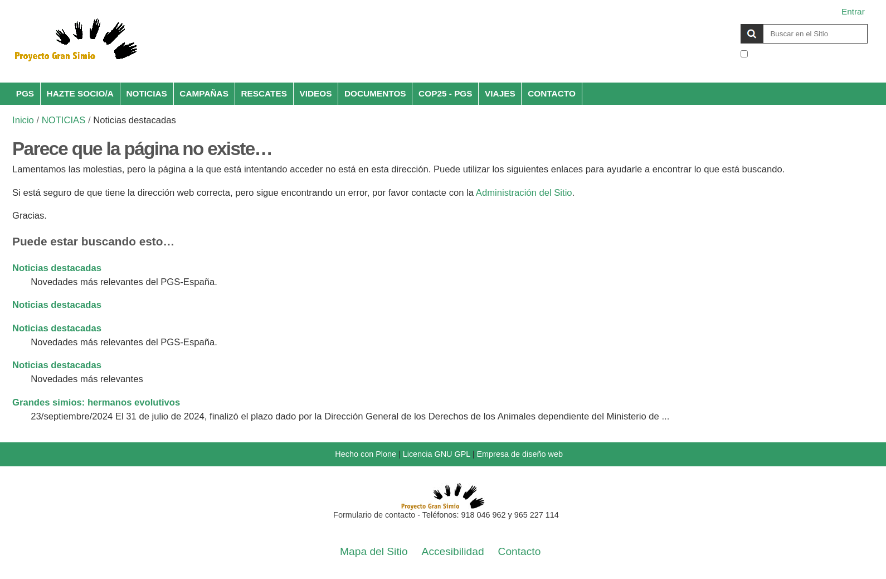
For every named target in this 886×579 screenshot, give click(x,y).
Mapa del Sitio (374, 551)
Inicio (23, 120)
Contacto (519, 551)
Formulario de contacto (374, 514)
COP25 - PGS (445, 93)
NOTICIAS (146, 93)
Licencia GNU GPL (436, 454)
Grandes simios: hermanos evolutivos (96, 402)
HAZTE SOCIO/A (80, 93)
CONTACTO (552, 93)
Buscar (740, 23)
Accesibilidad (453, 551)
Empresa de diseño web (520, 454)
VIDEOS (315, 93)
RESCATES (264, 93)
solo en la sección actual (797, 54)
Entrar (853, 11)
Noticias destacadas (56, 268)
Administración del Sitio (524, 192)
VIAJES (500, 93)
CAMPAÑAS (203, 93)
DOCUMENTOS (375, 93)
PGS (25, 93)
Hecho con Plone (365, 454)
